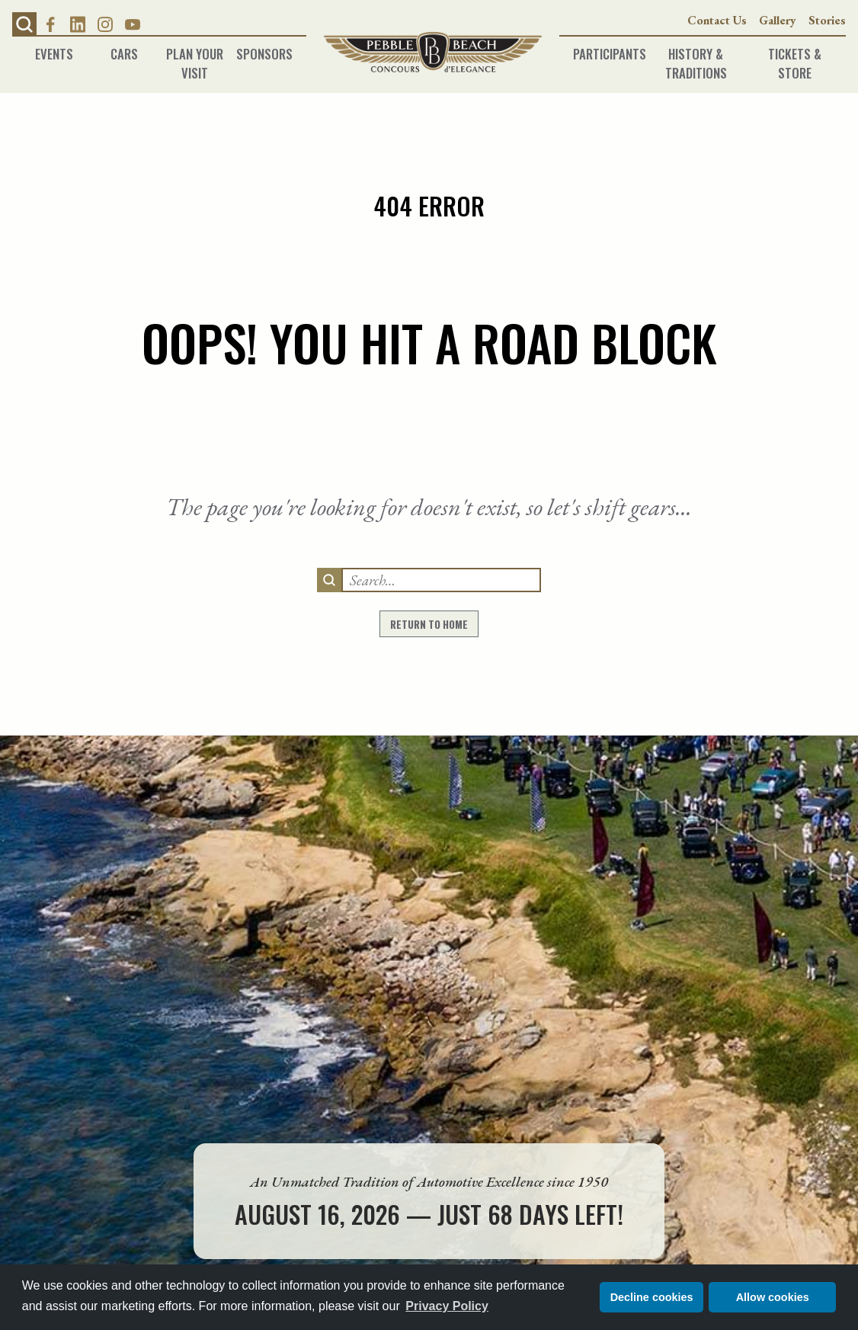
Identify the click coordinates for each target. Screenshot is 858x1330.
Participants (603, 49)
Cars (124, 49)
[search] (329, 580)
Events (54, 49)
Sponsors (264, 49)
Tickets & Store (794, 49)
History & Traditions (696, 49)
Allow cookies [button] (772, 1297)
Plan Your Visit (194, 49)
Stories (827, 20)
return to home (429, 624)
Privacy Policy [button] (446, 1306)
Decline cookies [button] (651, 1297)
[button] (24, 24)
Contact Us (717, 20)
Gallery (777, 20)
